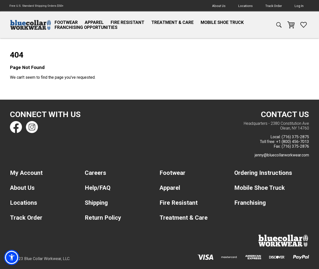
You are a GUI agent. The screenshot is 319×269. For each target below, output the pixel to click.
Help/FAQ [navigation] (97, 187)
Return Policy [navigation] (103, 217)
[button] (11, 257)
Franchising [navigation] (250, 202)
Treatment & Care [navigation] (172, 22)
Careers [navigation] (95, 172)
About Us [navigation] (219, 6)
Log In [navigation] (299, 6)
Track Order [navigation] (273, 6)
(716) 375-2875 (295, 136)
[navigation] (30, 25)
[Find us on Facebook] (16, 127)
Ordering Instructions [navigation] (263, 172)
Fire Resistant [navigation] (127, 22)
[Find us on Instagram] (32, 127)
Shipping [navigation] (96, 202)
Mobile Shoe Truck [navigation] (222, 22)
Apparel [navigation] (94, 22)
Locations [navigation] (245, 6)
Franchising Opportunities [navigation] (86, 27)
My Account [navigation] (26, 172)
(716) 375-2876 (295, 146)
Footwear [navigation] (66, 22)
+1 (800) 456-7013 (292, 141)
